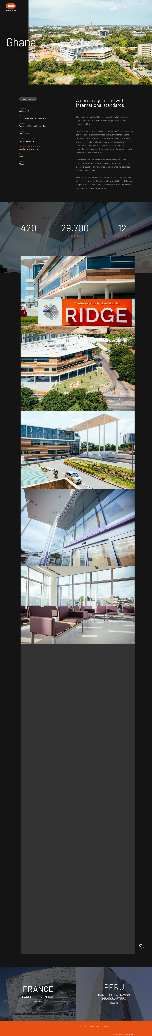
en (141, 6)
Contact (105, 1027)
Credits (83, 1027)
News (74, 1027)
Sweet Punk (129, 1034)
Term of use (94, 1027)
